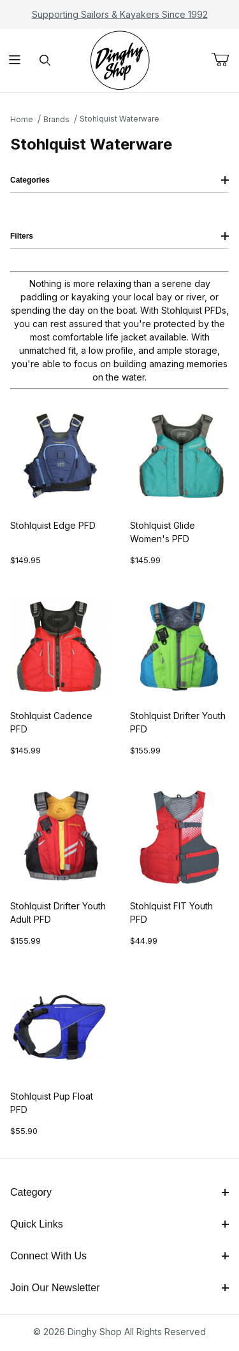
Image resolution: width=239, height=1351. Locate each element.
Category (119, 1192)
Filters (119, 236)
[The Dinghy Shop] (120, 59)
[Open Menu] (15, 61)
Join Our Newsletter (119, 1287)
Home (21, 119)
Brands (56, 119)
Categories (119, 180)
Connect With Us (119, 1255)
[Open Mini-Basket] (225, 60)
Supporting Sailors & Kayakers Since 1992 (120, 14)
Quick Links (119, 1224)
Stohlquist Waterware (119, 118)
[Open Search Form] (45, 61)
